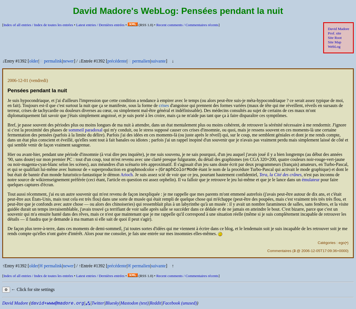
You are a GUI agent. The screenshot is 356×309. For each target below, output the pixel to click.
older (33, 61)
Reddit (155, 303)
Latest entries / (100, 25)
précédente (117, 61)
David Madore (338, 29)
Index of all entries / (38, 25)
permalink (53, 61)
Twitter (98, 303)
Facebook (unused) (179, 303)
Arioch (126, 175)
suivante (158, 61)
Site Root (335, 38)
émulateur (311, 180)
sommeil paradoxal (85, 130)
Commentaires (279, 252)
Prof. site (334, 33)
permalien (141, 61)
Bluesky (112, 303)
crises (164, 105)
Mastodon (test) (134, 303)
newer (68, 61)
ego (341, 243)
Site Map (334, 42)
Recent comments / (187, 25)
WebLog (334, 46)
